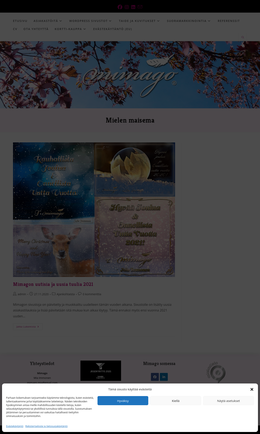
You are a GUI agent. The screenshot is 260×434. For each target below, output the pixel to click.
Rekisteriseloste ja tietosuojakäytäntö (46, 426)
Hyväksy (123, 401)
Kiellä (175, 401)
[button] (252, 389)
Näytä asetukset (228, 401)
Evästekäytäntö (14, 426)
